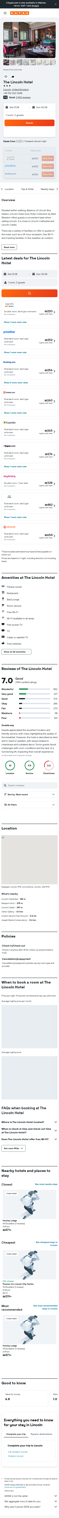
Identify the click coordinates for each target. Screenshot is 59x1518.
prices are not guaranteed (15, 1487)
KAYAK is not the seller (31, 1496)
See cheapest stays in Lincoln (46, 1244)
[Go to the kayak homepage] (19, 13)
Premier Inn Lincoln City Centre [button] (18, 1284)
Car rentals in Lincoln (18, 1451)
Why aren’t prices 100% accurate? (31, 1507)
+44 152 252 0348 (12, 93)
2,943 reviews (23, 97)
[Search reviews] (32, 785)
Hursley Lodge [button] (10, 1220)
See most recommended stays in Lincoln (45, 1307)
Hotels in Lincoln (15, 1456)
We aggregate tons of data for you (31, 1501)
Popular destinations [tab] (41, 1434)
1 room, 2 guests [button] (15, 115)
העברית (35, 5)
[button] (55, 4)
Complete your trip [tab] (16, 1434)
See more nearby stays (46, 1184)
